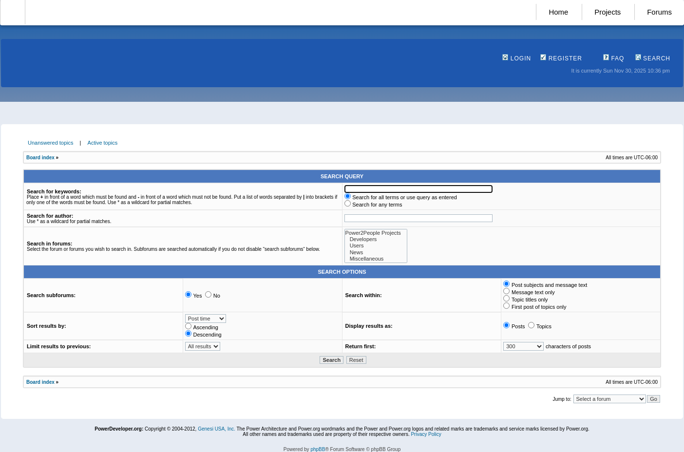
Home (558, 12)
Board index (40, 157)
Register (561, 58)
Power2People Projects (375, 233)
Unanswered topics (51, 143)
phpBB (317, 449)
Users (375, 246)
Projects (607, 12)
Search (652, 58)
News (375, 252)
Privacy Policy (426, 434)
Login (516, 58)
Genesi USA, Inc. (216, 429)
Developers (375, 239)
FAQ (613, 58)
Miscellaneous (375, 259)
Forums (659, 12)
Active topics (103, 143)
